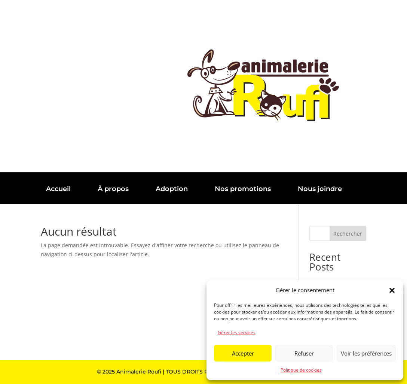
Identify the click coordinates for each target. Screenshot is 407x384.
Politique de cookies (301, 370)
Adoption (172, 189)
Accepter (243, 353)
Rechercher (347, 233)
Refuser (304, 353)
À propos (113, 189)
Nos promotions (243, 189)
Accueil (58, 189)
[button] (392, 290)
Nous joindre (320, 189)
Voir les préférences (366, 353)
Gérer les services (236, 332)
